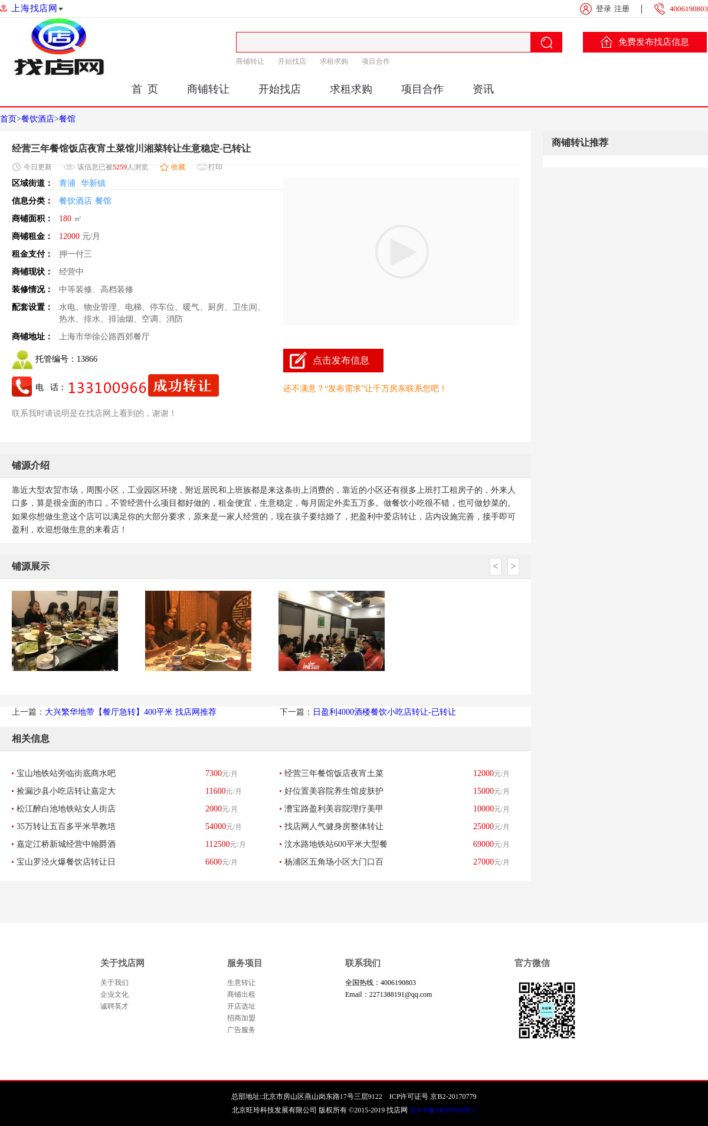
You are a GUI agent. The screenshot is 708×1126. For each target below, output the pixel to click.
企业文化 (114, 994)
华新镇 (93, 183)
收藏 (178, 167)
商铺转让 (250, 61)
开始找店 (292, 61)
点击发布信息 (341, 360)
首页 (8, 118)
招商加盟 (241, 1018)
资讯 (483, 89)
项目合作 (376, 61)
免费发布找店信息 (645, 42)
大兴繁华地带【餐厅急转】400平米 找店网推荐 (131, 712)
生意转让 (241, 982)
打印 (215, 167)
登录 (603, 8)
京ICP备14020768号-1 (442, 1110)
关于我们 (114, 982)
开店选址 (241, 1006)
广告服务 (241, 1030)
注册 (622, 8)
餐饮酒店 (37, 118)
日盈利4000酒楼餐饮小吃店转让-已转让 (384, 712)
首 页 (145, 89)
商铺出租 (241, 994)
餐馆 (67, 118)
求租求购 (334, 61)
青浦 (67, 183)
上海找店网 (34, 8)
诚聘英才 (114, 1006)
